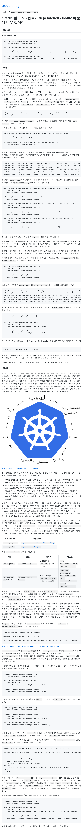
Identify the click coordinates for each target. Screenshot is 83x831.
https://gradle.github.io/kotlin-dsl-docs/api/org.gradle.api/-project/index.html (30, 646)
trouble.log (11, 6)
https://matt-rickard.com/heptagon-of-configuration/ (21, 468)
